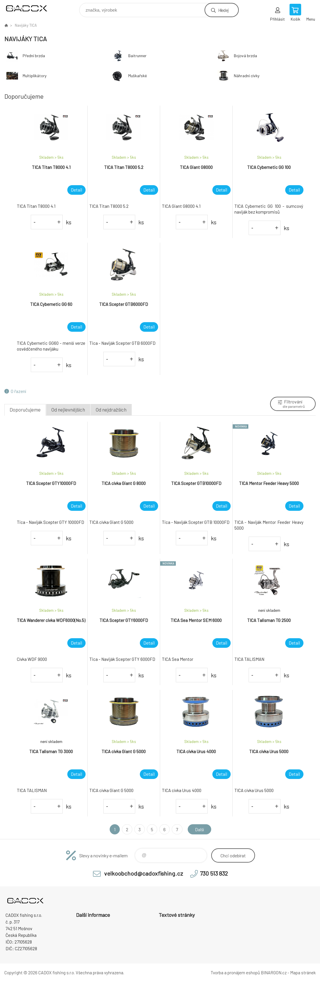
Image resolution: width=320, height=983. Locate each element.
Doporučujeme (25, 409)
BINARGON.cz (274, 972)
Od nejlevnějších (68, 409)
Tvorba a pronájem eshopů (235, 972)
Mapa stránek (303, 972)
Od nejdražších (111, 409)
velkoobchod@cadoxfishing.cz (143, 873)
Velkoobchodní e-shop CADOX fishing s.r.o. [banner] (30, 8)
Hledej (223, 10)
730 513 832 (214, 873)
